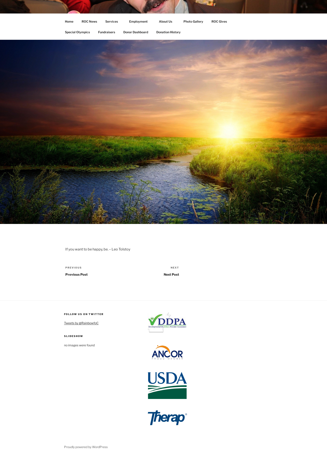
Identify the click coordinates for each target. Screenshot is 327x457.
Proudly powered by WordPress (86, 447)
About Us (167, 21)
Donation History (168, 32)
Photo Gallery (193, 21)
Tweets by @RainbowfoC (81, 323)
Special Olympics (77, 32)
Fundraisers (106, 32)
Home (69, 21)
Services (113, 21)
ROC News (89, 21)
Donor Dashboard (135, 32)
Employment (140, 21)
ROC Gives (221, 21)
